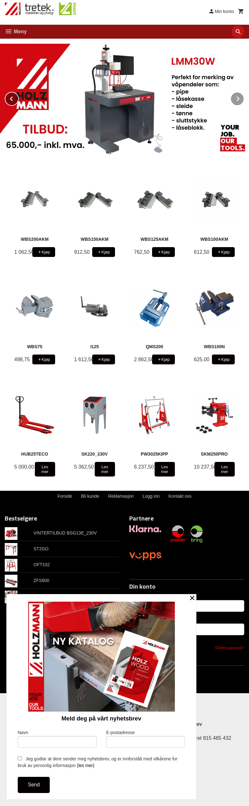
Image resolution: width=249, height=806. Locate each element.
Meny (16, 31)
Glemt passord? (229, 647)
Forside (64, 495)
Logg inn (151, 495)
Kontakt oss (180, 495)
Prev (18, 98)
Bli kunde (90, 495)
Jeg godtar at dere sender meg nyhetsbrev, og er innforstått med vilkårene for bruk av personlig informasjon (97, 762)
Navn (57, 739)
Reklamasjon (121, 495)
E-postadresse (145, 739)
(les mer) (85, 765)
